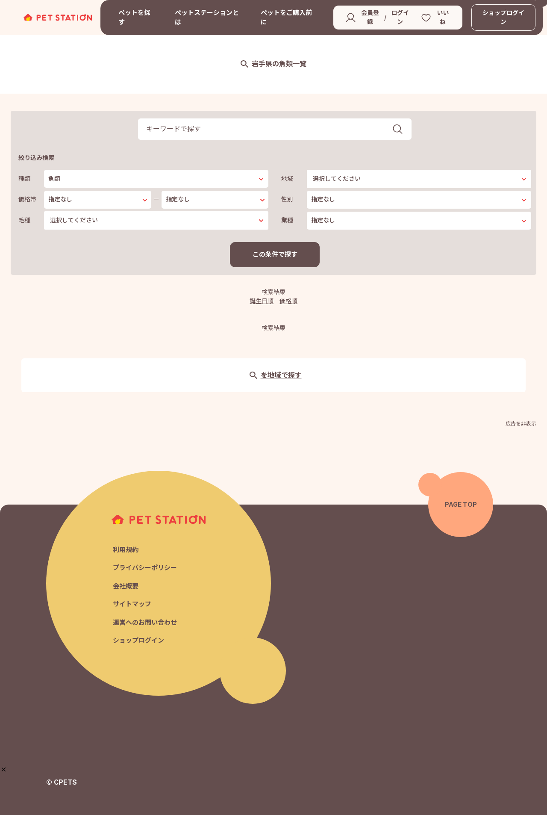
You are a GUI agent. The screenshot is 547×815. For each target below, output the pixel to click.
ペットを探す (134, 17)
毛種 (24, 220)
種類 (24, 178)
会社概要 (125, 586)
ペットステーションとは (207, 17)
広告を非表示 (521, 424)
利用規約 (125, 549)
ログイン (400, 17)
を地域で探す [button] (275, 375)
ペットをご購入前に (286, 17)
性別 (287, 199)
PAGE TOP (461, 504)
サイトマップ (132, 604)
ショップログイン (503, 17)
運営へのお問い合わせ (145, 622)
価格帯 (27, 199)
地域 (287, 178)
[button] (3, 769)
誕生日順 (262, 301)
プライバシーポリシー (145, 568)
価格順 (288, 301)
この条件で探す (275, 254)
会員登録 (370, 17)
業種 (287, 220)
